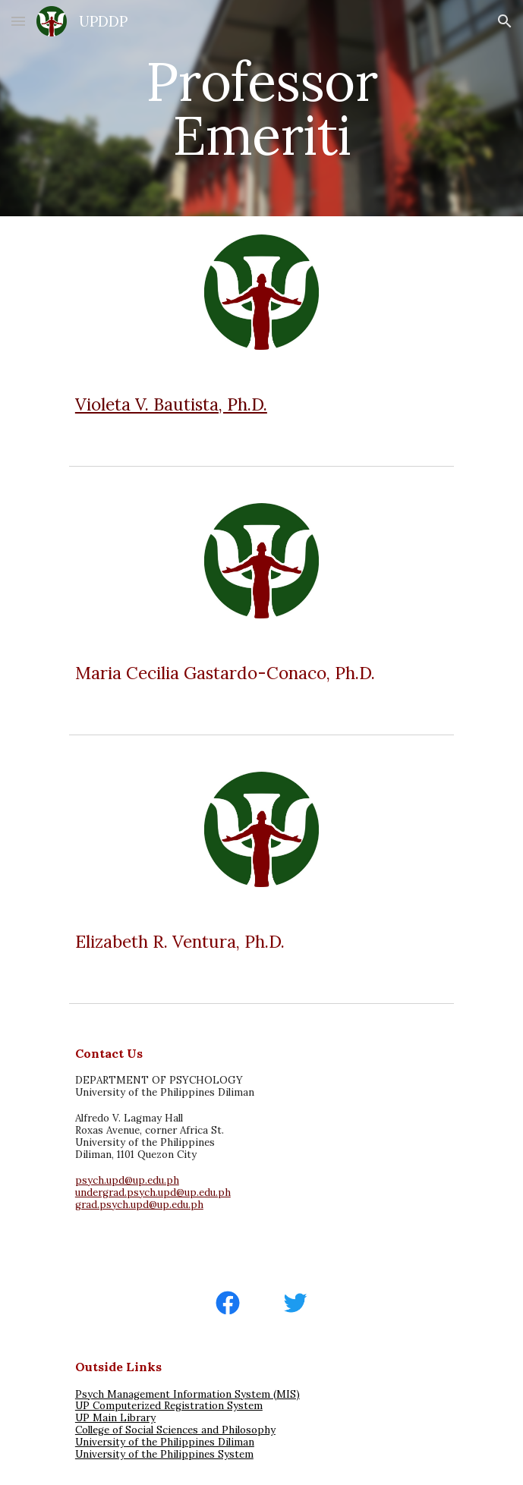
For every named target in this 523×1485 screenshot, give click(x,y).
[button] (18, 21)
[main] (261, 108)
